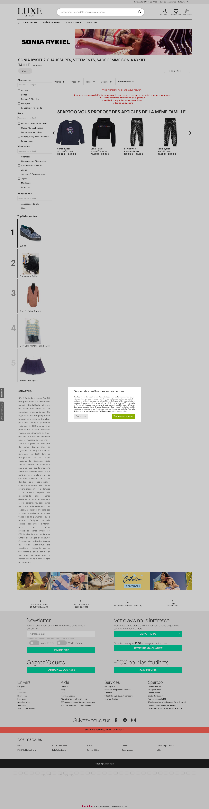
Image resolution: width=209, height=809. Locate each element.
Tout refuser (81, 416)
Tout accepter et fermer (123, 416)
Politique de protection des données (112, 411)
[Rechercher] (140, 12)
